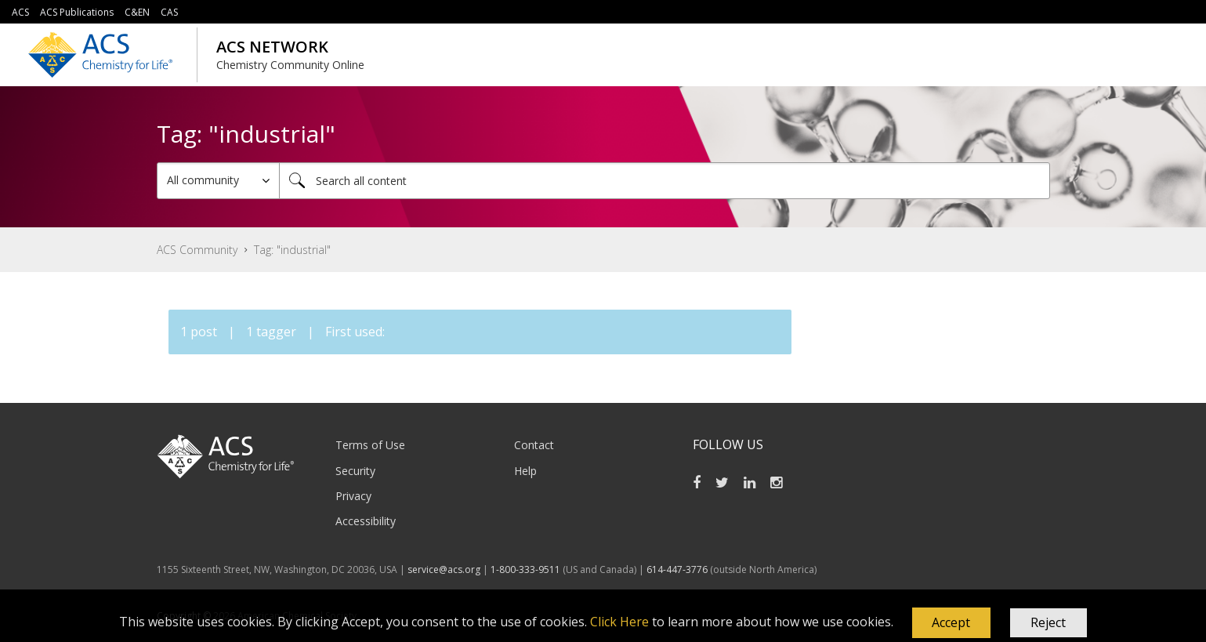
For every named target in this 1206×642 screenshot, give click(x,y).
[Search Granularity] (218, 180)
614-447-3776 (678, 569)
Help (525, 470)
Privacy (353, 495)
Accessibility (365, 520)
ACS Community (197, 249)
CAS (169, 12)
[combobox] (664, 180)
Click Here (619, 621)
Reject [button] (1048, 622)
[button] (951, 623)
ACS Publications (77, 12)
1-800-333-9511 (525, 569)
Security (355, 470)
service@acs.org (443, 569)
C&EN (137, 12)
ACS (20, 12)
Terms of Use (370, 444)
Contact (534, 444)
